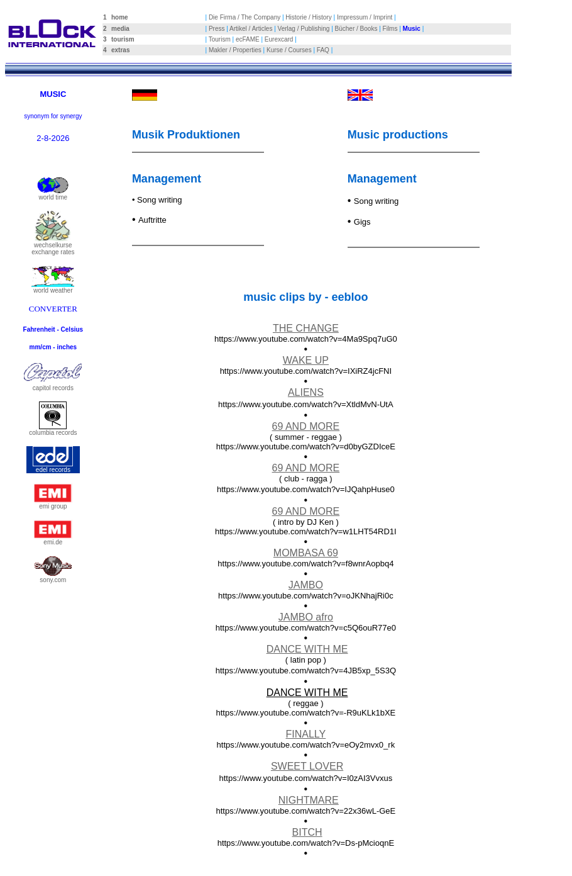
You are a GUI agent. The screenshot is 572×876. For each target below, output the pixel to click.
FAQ (323, 50)
